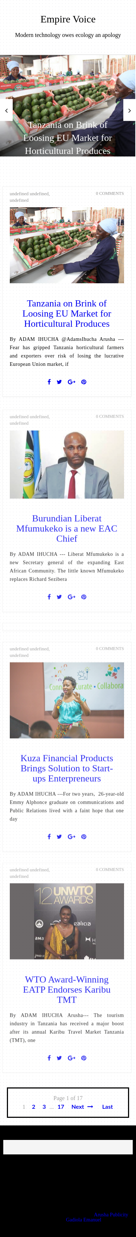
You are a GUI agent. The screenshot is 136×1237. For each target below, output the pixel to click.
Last (107, 1106)
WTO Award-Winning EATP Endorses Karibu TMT (67, 994)
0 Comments (110, 193)
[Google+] (71, 382)
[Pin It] (83, 382)
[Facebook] (49, 382)
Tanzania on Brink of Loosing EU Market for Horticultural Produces (67, 138)
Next (82, 1106)
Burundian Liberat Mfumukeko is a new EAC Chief (67, 533)
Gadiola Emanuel (84, 1220)
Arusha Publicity (111, 1214)
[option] (67, 105)
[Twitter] (59, 382)
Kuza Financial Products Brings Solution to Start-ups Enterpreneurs (66, 773)
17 (60, 1106)
